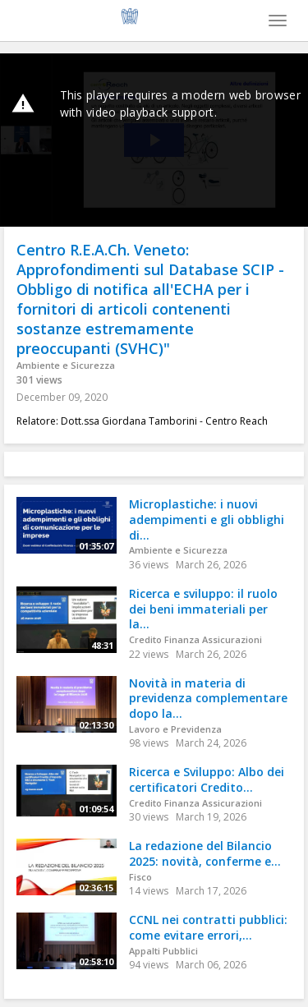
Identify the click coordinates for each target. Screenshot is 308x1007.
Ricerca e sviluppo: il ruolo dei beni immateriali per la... (203, 609)
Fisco (140, 877)
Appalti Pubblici (163, 951)
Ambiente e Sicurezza (65, 365)
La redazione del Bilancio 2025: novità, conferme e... (205, 853)
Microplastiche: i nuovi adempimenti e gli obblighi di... (206, 519)
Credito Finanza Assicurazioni (195, 639)
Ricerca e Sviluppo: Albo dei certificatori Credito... (206, 779)
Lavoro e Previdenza (175, 729)
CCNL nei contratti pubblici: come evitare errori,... (208, 927)
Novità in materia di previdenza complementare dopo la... (208, 698)
